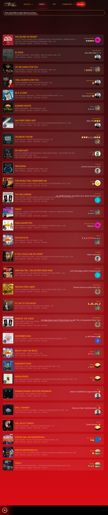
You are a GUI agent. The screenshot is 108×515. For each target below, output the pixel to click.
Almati (92, 365)
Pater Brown (96, 50)
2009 (16, 442)
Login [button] (80, 4)
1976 (16, 97)
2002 (16, 428)
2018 (16, 259)
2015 (16, 141)
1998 (16, 157)
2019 (16, 85)
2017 (16, 275)
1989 (16, 412)
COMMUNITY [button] (68, 4)
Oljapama (97, 334)
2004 (16, 110)
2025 (16, 468)
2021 (16, 201)
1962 (16, 43)
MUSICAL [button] (28, 4)
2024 (16, 292)
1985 (16, 72)
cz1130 (92, 152)
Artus (98, 389)
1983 (16, 368)
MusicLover (90, 438)
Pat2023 (97, 164)
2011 (16, 125)
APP (54, 4)
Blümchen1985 (89, 38)
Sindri (92, 181)
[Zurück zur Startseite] (10, 4)
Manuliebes (96, 285)
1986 (16, 396)
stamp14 (97, 193)
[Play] (5, 510)
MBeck (92, 451)
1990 (16, 171)
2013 (16, 242)
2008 (16, 57)
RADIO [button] (42, 4)
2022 (16, 455)
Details (29, 43)
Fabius (92, 68)
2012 (16, 185)
